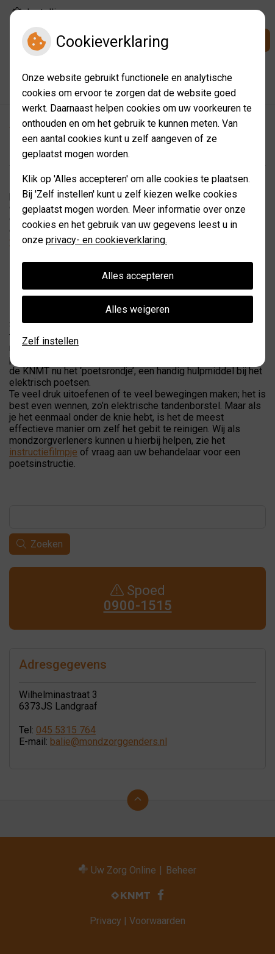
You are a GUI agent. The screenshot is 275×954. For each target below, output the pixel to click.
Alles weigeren (137, 309)
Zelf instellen (50, 341)
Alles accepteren (138, 276)
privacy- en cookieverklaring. (106, 240)
